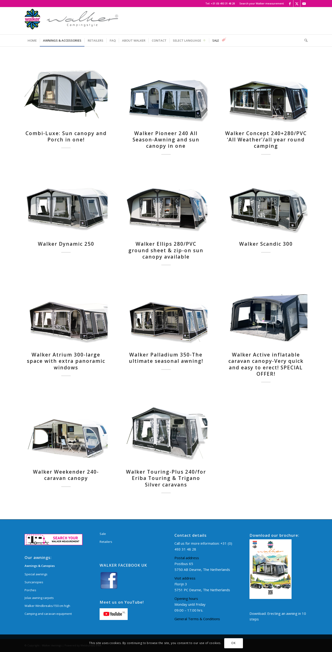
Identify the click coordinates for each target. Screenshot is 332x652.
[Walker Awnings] (71, 20)
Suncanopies (34, 582)
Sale (103, 534)
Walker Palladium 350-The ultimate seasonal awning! (166, 357)
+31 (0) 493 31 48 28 (223, 3)
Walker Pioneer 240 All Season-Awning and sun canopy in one (166, 139)
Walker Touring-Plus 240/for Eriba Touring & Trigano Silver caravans (166, 478)
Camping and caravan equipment (48, 614)
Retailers (106, 542)
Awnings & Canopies (40, 566)
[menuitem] (260, 3)
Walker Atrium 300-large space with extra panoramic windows (66, 361)
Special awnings (36, 574)
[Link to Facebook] (289, 3)
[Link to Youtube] (303, 3)
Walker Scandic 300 (266, 244)
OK (233, 643)
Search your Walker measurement (261, 3)
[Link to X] (296, 3)
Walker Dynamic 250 (66, 244)
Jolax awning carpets (39, 598)
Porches (30, 590)
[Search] (304, 40)
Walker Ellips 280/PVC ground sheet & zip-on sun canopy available (165, 250)
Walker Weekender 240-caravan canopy (66, 474)
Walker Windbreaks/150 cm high (47, 606)
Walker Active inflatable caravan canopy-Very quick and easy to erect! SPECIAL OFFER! (265, 364)
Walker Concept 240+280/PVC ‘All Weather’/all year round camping (266, 139)
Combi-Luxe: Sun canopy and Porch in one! (66, 136)
